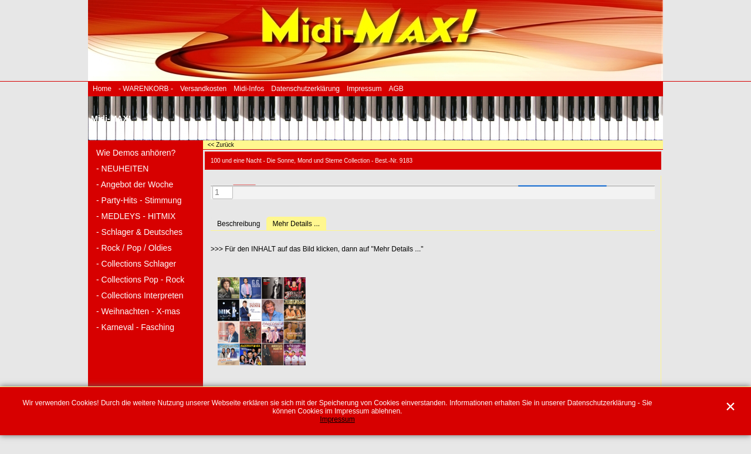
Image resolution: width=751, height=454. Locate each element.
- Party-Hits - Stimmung (138, 200)
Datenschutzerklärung (305, 89)
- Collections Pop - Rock (140, 279)
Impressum (364, 89)
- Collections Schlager (136, 263)
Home (102, 89)
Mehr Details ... (296, 224)
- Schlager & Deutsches (139, 232)
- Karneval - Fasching (135, 327)
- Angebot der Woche (134, 184)
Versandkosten (203, 89)
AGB (395, 89)
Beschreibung (238, 224)
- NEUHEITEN (122, 168)
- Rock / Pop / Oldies (133, 248)
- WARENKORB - (146, 89)
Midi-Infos (249, 89)
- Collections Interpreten (140, 295)
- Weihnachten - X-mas (138, 311)
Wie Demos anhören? (135, 152)
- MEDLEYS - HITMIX (135, 216)
